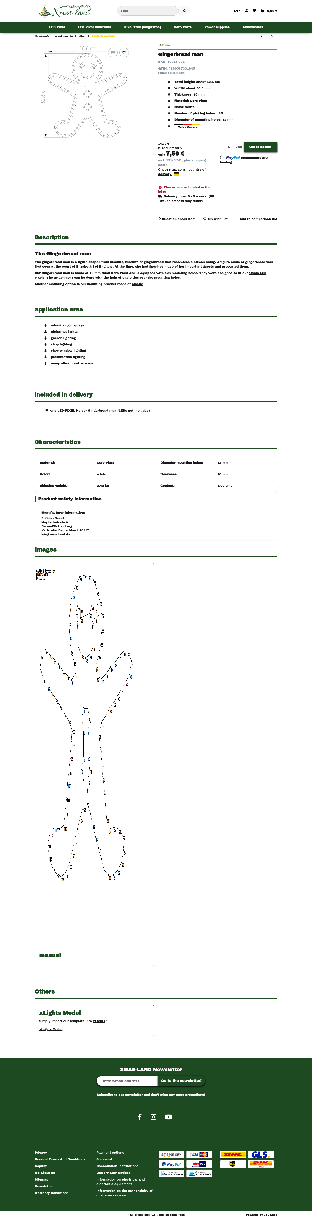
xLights (99, 1021)
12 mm (222, 462)
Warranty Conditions (51, 1193)
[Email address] (127, 1081)
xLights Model (50, 1029)
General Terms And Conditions (60, 1159)
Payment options (110, 1152)
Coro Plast (105, 462)
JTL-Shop (270, 1214)
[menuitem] (56, 27)
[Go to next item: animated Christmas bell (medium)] (272, 36)
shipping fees (175, 1214)
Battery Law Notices (113, 1172)
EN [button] (237, 10)
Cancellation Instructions (117, 1166)
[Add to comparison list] (113, 52)
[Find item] (185, 11)
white (101, 474)
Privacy (41, 1152)
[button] (246, 10)
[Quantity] (227, 147)
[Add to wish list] (124, 52)
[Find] (148, 11)
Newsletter (44, 1186)
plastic (137, 284)
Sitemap (41, 1179)
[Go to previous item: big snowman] (261, 36)
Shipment (104, 1159)
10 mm (222, 474)
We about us (45, 1172)
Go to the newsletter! (181, 1081)
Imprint (41, 1166)
